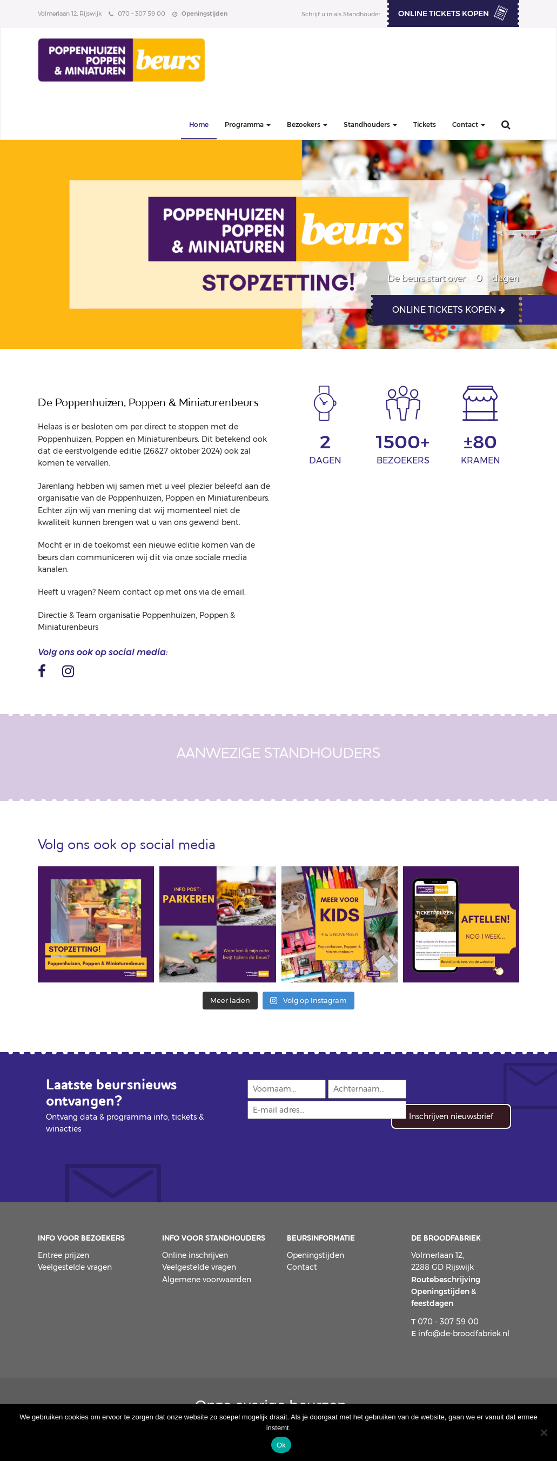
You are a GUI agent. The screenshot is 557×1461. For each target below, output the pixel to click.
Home (199, 124)
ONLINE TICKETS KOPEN (443, 13)
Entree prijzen (63, 1255)
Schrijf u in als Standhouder (340, 14)
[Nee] (543, 1432)
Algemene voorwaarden (206, 1279)
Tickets (424, 124)
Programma (248, 124)
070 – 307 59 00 (137, 13)
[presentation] (328, 1150)
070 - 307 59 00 (445, 1322)
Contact (468, 124)
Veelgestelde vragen (75, 1267)
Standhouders (370, 124)
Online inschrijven (195, 1255)
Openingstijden (315, 1255)
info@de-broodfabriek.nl (460, 1333)
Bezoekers (307, 124)
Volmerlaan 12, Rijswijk (70, 13)
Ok (281, 1445)
